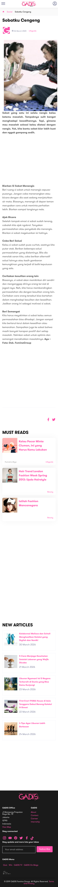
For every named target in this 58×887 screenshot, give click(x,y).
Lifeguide (33, 31)
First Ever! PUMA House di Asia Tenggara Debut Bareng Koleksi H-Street (35, 704)
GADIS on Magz (31, 865)
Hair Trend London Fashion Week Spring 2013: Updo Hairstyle (33, 476)
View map (6, 827)
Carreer (34, 819)
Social (9, 12)
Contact (34, 815)
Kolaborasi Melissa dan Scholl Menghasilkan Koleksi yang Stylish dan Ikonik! (34, 637)
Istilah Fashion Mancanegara (28, 503)
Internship (35, 822)
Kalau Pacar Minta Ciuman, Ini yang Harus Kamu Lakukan (33, 446)
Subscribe (44, 849)
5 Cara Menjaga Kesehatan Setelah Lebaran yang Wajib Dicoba (34, 659)
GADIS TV (18, 865)
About (33, 812)
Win (10, 865)
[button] (54, 420)
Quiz (5, 865)
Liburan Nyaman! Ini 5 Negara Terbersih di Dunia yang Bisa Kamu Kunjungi (34, 681)
